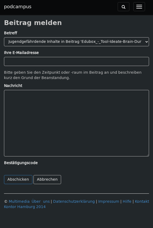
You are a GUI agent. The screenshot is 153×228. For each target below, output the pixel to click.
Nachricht (13, 86)
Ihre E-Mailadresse (21, 53)
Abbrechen (47, 179)
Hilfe (127, 201)
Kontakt (142, 201)
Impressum (108, 201)
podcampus (17, 7)
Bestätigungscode (21, 163)
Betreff (10, 33)
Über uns (41, 201)
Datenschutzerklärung (74, 201)
